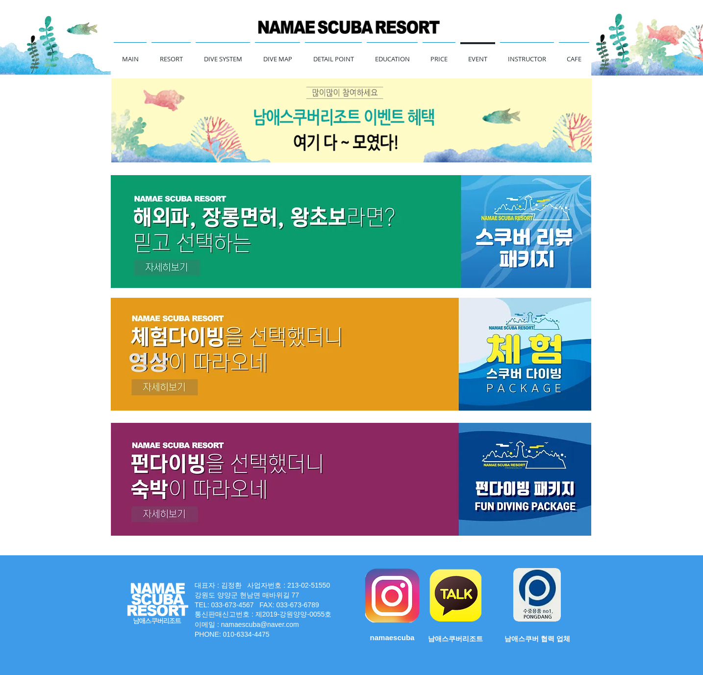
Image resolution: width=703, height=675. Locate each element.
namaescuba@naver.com (260, 624)
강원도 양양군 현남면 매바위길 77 (248, 595)
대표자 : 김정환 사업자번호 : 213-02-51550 (262, 585)
